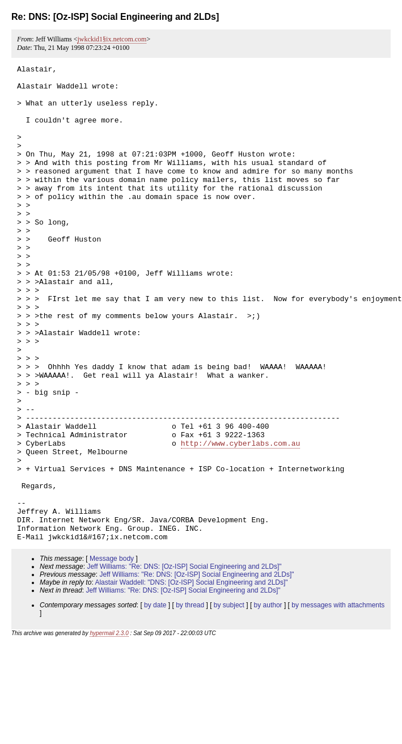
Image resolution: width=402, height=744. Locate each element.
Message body (112, 654)
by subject (229, 700)
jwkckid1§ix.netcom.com (111, 39)
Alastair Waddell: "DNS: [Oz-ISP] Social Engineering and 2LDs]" (191, 678)
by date (155, 700)
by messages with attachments (337, 700)
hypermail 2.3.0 (109, 728)
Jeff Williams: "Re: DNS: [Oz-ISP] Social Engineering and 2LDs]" (184, 662)
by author (268, 700)
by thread (190, 700)
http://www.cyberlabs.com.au (241, 519)
